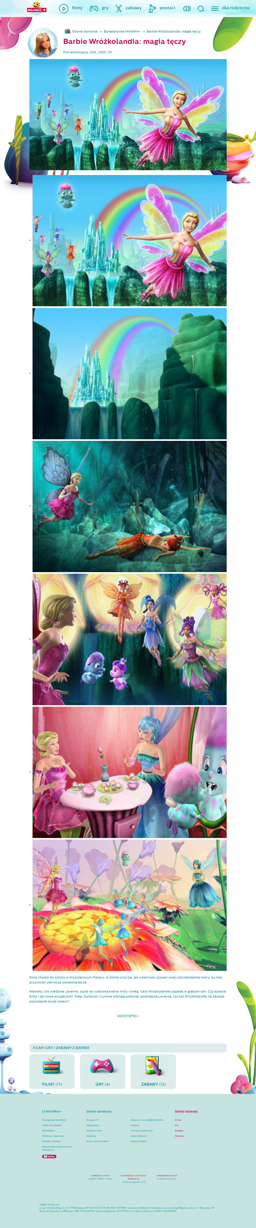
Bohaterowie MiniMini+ (122, 31)
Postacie (179, 1136)
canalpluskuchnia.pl (166, 1175)
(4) (102, 1071)
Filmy (178, 1120)
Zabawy (179, 1131)
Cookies (135, 1125)
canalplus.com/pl (100, 1175)
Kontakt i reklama (51, 1141)
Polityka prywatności (142, 1131)
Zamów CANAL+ (139, 1141)
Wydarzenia (92, 1125)
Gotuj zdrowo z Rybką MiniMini (147, 1120)
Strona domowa (84, 31)
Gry (177, 1125)
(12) (153, 1071)
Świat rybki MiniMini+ (97, 1141)
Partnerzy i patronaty (53, 1136)
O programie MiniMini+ (54, 1120)
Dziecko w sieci (94, 1131)
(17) (52, 1071)
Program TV (92, 1120)
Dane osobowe (138, 1136)
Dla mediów (48, 1131)
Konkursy (91, 1136)
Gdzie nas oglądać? (52, 1125)
